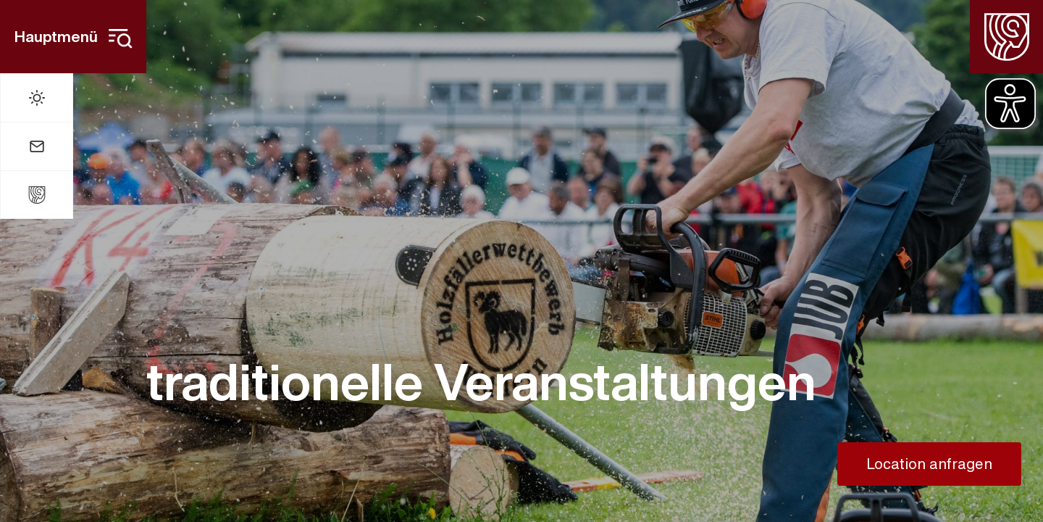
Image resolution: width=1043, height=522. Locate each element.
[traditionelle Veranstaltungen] (521, 381)
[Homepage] (1006, 36)
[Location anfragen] (929, 464)
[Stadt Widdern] (36, 194)
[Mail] (36, 146)
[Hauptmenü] (73, 36)
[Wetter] (36, 98)
